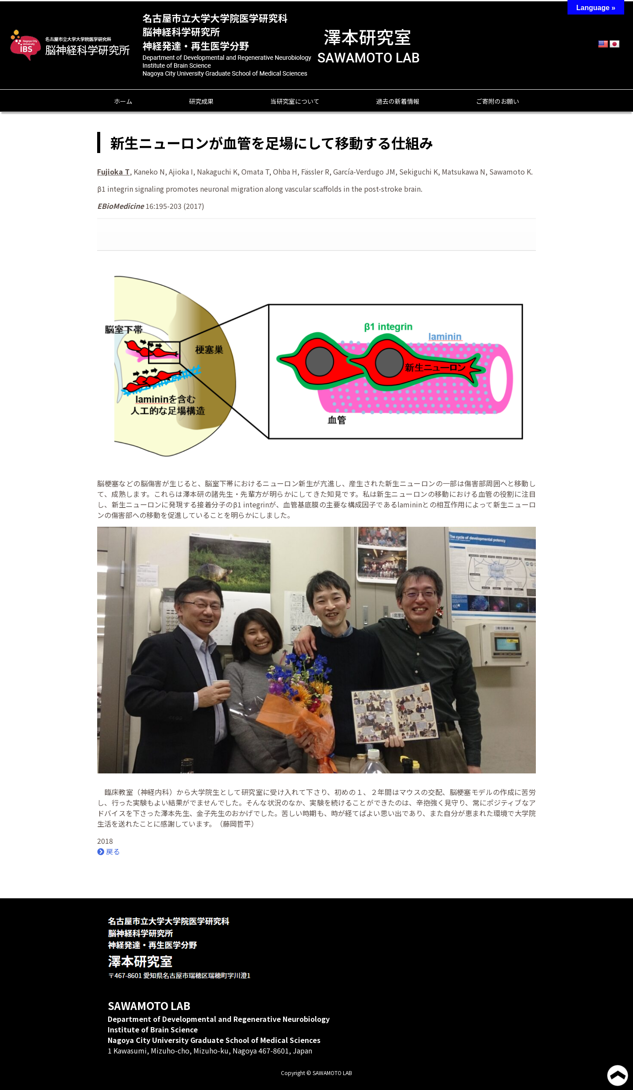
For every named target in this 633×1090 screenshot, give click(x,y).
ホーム (123, 101)
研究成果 (201, 101)
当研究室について (295, 101)
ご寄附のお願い (497, 101)
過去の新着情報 (397, 101)
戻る (108, 851)
